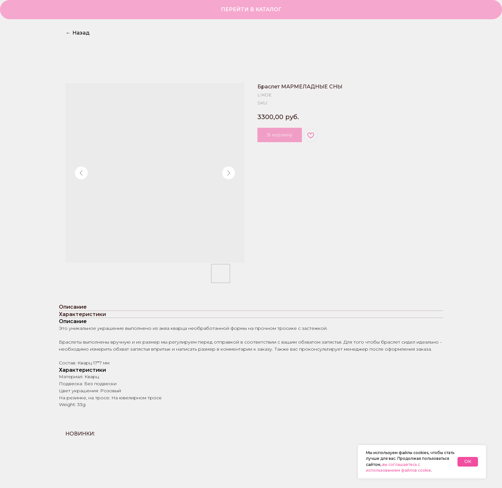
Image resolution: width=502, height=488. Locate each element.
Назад (78, 33)
